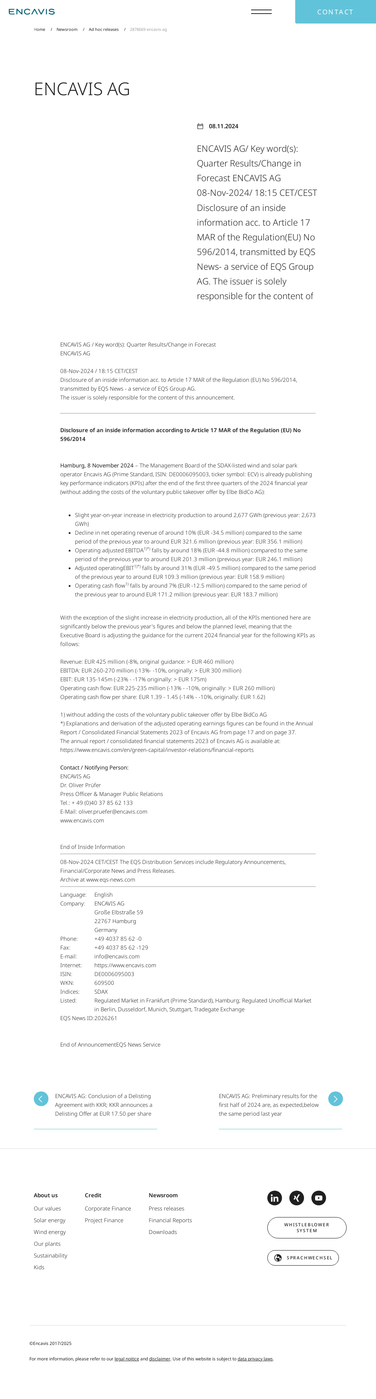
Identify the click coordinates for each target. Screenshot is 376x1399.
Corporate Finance (108, 1208)
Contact (335, 11)
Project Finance (104, 1220)
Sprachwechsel (310, 1258)
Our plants (47, 1243)
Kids (39, 1267)
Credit (93, 1195)
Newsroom (67, 29)
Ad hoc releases (104, 29)
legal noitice (127, 1359)
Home (39, 29)
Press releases (166, 1208)
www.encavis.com (82, 820)
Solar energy (49, 1220)
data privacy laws (255, 1359)
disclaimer (159, 1359)
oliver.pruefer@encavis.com (113, 811)
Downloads (163, 1231)
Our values (47, 1208)
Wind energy (50, 1231)
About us (46, 1195)
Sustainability (50, 1255)
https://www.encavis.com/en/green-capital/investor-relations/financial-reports (157, 749)
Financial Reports (170, 1220)
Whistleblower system (306, 1228)
